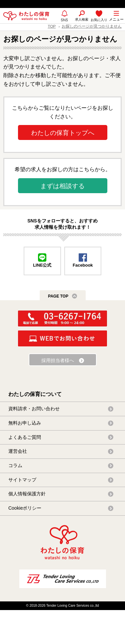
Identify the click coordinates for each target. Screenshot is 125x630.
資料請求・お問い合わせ (34, 408)
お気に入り (99, 20)
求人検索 (81, 19)
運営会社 (17, 451)
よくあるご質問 (24, 437)
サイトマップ (22, 479)
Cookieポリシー (24, 508)
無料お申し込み (24, 423)
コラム (15, 465)
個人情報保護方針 (27, 493)
